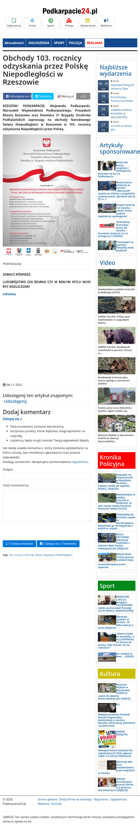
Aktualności (14, 43)
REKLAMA (94, 43)
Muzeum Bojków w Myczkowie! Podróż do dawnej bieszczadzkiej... (115, 438)
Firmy (32, 22)
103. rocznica (16, 554)
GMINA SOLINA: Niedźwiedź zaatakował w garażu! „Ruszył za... (115, 350)
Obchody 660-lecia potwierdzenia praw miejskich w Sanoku (116, 767)
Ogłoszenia (14, 22)
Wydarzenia (87, 22)
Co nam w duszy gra (116, 125)
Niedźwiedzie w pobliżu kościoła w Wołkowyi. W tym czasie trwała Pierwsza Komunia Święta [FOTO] (116, 501)
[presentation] (30, 530)
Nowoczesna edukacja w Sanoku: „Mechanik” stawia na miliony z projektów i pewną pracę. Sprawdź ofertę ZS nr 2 (116, 191)
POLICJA (75, 43)
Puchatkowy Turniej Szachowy (116, 97)
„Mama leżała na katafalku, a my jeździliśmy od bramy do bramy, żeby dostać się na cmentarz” (116, 640)
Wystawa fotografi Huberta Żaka (116, 85)
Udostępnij (15, 401)
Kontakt (56, 804)
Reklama (106, 22)
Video (107, 263)
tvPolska (9, 294)
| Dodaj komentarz (19, 543)
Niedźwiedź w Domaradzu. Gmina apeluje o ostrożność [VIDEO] (114, 380)
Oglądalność (118, 799)
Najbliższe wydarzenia (115, 70)
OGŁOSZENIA (38, 43)
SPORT (59, 43)
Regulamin (101, 799)
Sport (50, 22)
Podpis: (8, 469)
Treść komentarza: (16, 485)
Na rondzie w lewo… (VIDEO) (125, 655)
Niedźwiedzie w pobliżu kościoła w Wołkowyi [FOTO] (116, 291)
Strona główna (47, 799)
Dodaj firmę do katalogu (75, 799)
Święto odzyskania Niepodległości (53, 554)
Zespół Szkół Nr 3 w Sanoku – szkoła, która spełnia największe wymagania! (116, 210)
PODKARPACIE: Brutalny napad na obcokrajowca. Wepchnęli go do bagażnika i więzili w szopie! (116, 521)
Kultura (110, 674)
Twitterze (43, 96)
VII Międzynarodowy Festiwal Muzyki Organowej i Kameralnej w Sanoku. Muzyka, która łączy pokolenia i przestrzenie (116, 715)
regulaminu (80, 462)
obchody (29, 554)
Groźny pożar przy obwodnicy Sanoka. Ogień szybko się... (115, 409)
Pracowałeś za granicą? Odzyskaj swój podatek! (124, 246)
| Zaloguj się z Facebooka (58, 543)
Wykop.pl (65, 96)
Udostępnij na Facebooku (19, 96)
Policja (69, 22)
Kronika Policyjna (112, 460)
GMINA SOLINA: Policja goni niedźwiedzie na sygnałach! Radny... (114, 319)
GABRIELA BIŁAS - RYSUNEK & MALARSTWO (116, 111)
